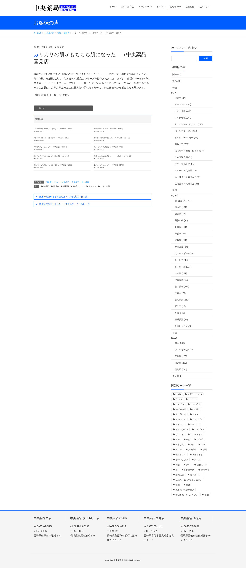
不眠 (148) (180, 313)
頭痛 (188, 485)
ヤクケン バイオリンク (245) (189, 124)
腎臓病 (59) (180, 233)
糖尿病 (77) (180, 214)
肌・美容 (85, 182)
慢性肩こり (181, 454)
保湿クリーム (78, 186)
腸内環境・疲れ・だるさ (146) (190, 150)
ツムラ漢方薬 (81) (183, 157)
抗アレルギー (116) (184, 253)
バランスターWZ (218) (186, 131)
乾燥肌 (66, 186)
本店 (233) (180, 343)
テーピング (195, 424)
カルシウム (181, 419)
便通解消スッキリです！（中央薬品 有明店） (109, 129)
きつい (179, 399)
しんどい (180, 404)
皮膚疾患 (75, 182)
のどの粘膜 (181, 409)
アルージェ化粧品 (61, 182)
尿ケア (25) (180, 306)
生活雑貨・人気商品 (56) (187, 183)
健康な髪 (180, 444)
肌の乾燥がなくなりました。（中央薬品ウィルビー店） (51, 147)
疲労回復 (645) (182, 247)
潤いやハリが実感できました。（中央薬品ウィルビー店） (112, 138)
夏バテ (179, 449)
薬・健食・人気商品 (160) (187, 177)
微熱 (205, 449)
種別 (174, 190)
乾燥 (178, 439)
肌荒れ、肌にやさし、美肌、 (189, 480)
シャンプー (197, 419)
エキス (195, 414)
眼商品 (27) (180, 98)
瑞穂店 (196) (181, 369)
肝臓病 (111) (181, 227)
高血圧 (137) (181, 207)
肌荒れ (56, 186)
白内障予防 (189, 469)
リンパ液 (180, 434)
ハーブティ (199, 429)
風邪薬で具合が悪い (185, 490)
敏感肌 (46, 186)
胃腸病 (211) (181, 240)
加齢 (192, 444)
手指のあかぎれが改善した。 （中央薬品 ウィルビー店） (113, 156)
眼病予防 (205, 469)
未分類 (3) (177, 376)
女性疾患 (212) (182, 299)
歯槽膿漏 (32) (181, 319)
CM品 (178, 394)
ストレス (180, 424)
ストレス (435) (182, 260)
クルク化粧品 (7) (183, 117)
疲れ (188, 464)
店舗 (174, 333)
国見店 (48, 182)
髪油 (207, 495)
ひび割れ (196, 409)
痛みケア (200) (182, 144)
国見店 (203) (181, 363)
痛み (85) (176, 81)
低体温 (200, 439)
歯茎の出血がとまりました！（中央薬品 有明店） (64, 196)
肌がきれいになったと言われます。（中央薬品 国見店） (52, 138)
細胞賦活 (180, 474)
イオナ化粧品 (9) (183, 111)
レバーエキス (196, 434)
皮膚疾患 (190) (182, 280)
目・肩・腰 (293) (183, 266)
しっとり (192, 399)
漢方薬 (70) (180, 293)
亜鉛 (188, 439)
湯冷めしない (182, 459)
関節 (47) (176, 74)
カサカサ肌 (105, 186)
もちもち (92, 186)
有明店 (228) (181, 356)
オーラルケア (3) (183, 104)
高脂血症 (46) (181, 220)
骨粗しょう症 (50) (183, 326)
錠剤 (178, 485)
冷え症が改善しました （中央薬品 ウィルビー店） (65, 204)
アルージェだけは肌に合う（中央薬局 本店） (109, 147)
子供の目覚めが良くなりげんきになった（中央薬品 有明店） (53, 129)
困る (203, 444)
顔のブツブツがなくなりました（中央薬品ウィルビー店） (52, 156)
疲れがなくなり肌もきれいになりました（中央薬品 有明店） (53, 165)
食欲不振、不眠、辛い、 (187, 495)
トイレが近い (182, 429)
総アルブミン (196, 474)
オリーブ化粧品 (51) (185, 164)
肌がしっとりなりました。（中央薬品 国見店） (109, 165)
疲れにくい (202, 464)
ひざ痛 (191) (181, 273)
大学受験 (192, 449)
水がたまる (197, 454)
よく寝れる (181, 414)
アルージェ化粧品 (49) (186, 170)
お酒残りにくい (194, 394)
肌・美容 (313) (182, 286)
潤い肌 (197, 459)
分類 (174, 87)
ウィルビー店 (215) (184, 349)
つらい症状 (195, 404)
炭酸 (178, 464)
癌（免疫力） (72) (183, 200)
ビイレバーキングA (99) (186, 137)
